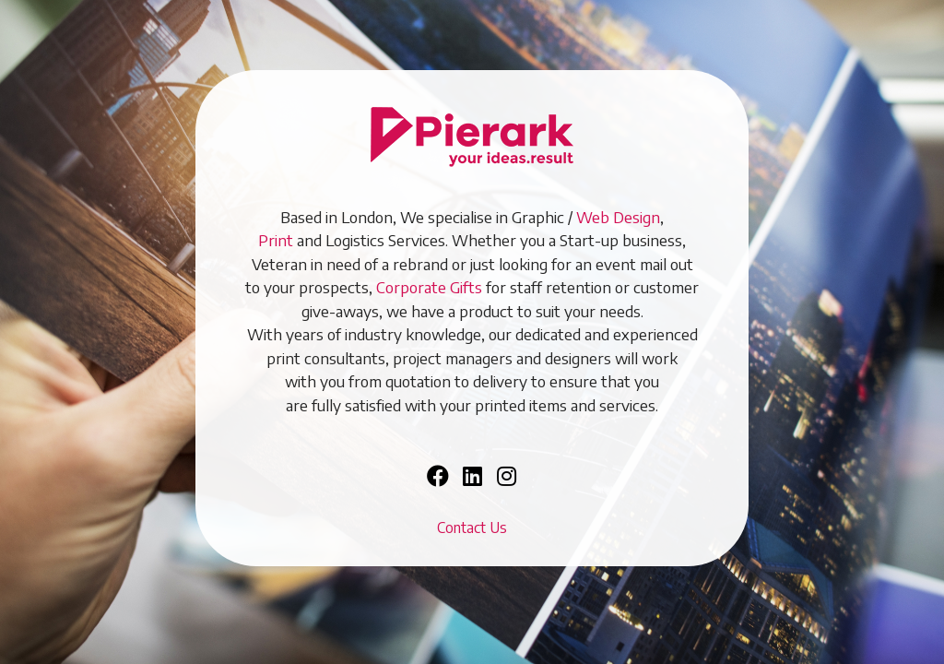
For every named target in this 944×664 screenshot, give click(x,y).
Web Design (618, 217)
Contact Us (472, 527)
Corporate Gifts (429, 287)
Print (275, 240)
